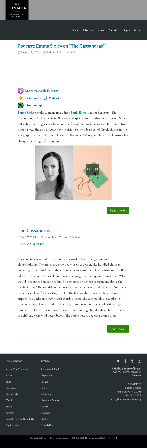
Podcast (50, 52)
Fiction (47, 237)
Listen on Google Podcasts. (43, 98)
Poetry (45, 406)
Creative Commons (59, 438)
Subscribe (88, 30)
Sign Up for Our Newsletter (20, 419)
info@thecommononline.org (126, 399)
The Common (133, 383)
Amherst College (38, 438)
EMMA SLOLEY (33, 244)
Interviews (46, 394)
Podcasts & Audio (66, 52)
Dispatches (47, 375)
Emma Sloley (26, 113)
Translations (48, 425)
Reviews (45, 412)
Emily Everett (80, 113)
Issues (101, 30)
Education (114, 30)
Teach (9, 400)
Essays (44, 381)
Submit (9, 406)
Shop (8, 381)
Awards (10, 412)
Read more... (118, 210)
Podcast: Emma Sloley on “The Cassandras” (61, 46)
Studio (44, 419)
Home (75, 30)
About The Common (17, 369)
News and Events (50, 400)
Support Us (130, 30)
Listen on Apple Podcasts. (42, 91)
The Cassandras (34, 230)
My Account (12, 425)
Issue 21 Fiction (71, 237)
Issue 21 (56, 237)
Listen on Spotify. (37, 105)
